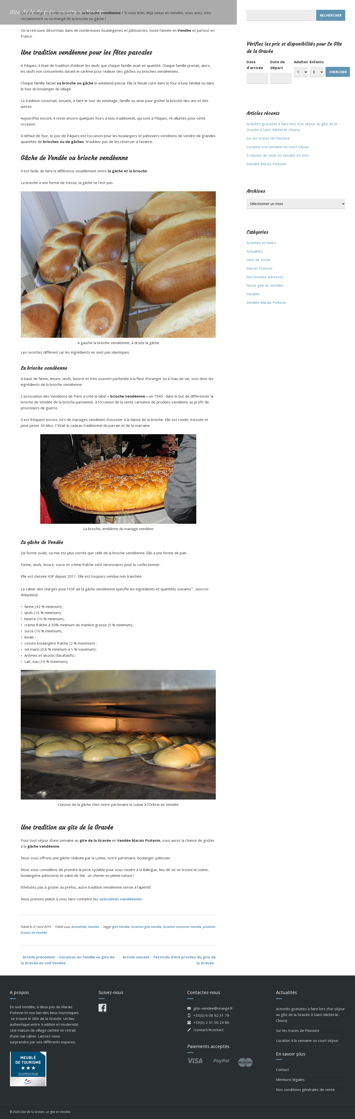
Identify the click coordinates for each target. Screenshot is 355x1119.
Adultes (301, 61)
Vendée (93, 926)
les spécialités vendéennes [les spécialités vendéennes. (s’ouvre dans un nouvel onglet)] (117, 898)
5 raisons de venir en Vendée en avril (277, 155)
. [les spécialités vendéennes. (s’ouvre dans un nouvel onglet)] (142, 898)
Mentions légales (290, 1079)
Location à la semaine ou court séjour (278, 146)
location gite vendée (146, 926)
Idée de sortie (259, 259)
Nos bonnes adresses (265, 276)
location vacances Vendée (182, 926)
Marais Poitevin (259, 268)
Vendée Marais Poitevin (266, 163)
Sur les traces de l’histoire (268, 138)
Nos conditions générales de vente (305, 1089)
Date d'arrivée (255, 64)
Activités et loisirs (261, 242)
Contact (282, 1069)
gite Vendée (121, 926)
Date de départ (277, 64)
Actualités (79, 926)
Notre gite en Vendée (265, 285)
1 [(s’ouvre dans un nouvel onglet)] (192, 588)
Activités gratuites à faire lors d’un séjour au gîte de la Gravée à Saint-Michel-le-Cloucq (310, 1014)
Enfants (317, 61)
